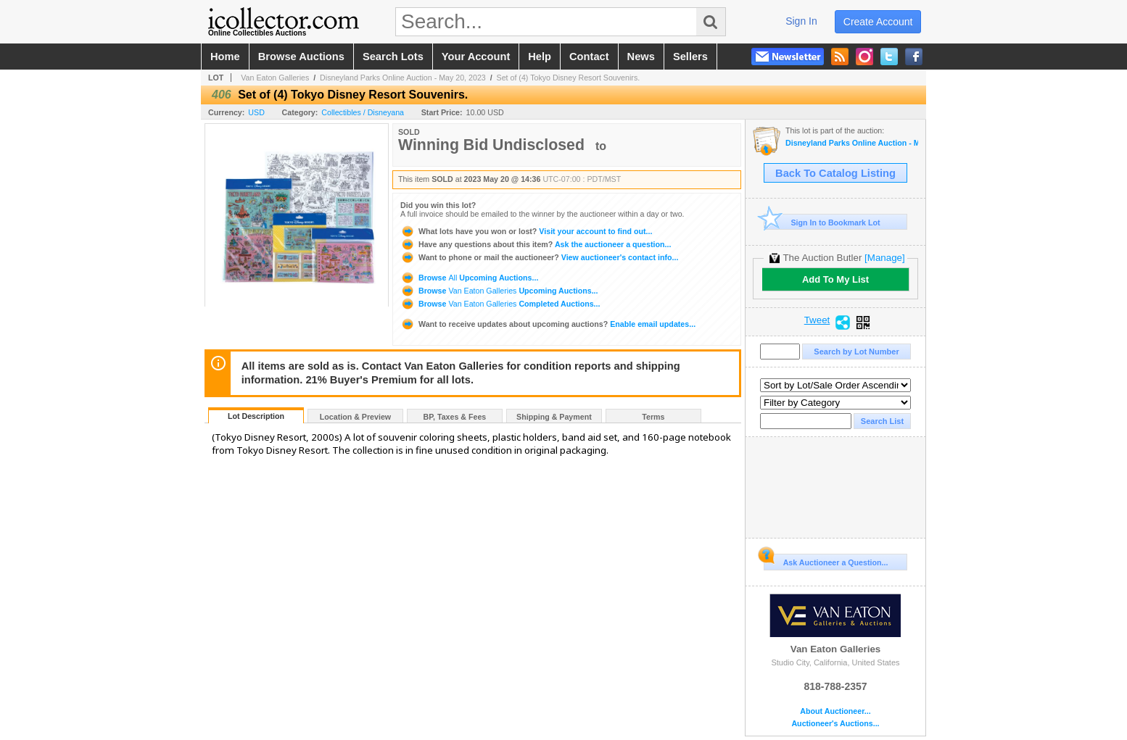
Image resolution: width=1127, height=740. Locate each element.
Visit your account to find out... (526, 231)
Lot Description (256, 416)
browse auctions (301, 56)
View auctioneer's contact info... (539, 257)
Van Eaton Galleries (275, 77)
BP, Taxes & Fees (455, 416)
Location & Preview (355, 416)
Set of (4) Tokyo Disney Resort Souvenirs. (568, 77)
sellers (690, 56)
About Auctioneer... (835, 711)
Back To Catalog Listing (835, 173)
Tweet (817, 320)
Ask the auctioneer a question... (535, 244)
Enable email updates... (547, 324)
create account (878, 22)
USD (256, 112)
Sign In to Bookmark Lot (822, 222)
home (225, 56)
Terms (653, 416)
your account (476, 56)
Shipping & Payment (554, 416)
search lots (393, 56)
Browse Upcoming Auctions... (469, 277)
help (539, 56)
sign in (801, 21)
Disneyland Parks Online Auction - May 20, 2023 (403, 77)
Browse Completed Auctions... (500, 303)
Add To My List (835, 279)
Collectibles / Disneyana (362, 112)
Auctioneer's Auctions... (835, 724)
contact (589, 56)
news (641, 56)
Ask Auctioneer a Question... (826, 560)
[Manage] (884, 257)
